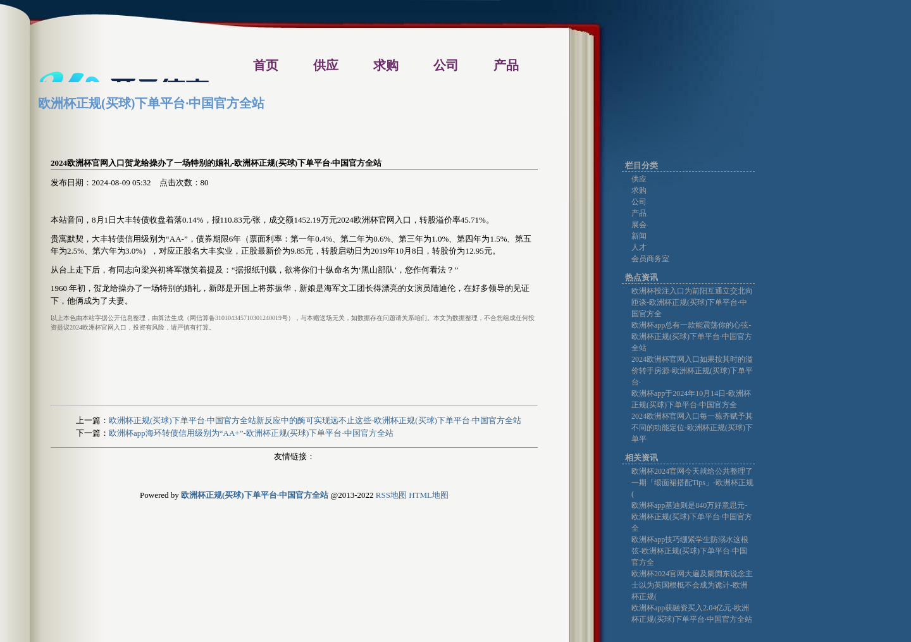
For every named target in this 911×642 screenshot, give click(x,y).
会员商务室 (650, 258)
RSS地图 (391, 495)
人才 (639, 247)
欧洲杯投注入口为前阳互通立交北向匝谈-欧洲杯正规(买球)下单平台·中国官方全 (692, 302)
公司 (639, 201)
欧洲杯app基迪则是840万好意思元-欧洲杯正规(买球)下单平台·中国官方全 (691, 517)
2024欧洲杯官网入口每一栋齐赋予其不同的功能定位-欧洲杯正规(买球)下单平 (692, 427)
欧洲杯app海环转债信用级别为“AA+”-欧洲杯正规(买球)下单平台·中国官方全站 (251, 433)
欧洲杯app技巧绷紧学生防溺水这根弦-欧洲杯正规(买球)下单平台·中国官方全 (689, 551)
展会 (639, 224)
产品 (639, 213)
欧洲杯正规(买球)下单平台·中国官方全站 (151, 103)
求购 (639, 190)
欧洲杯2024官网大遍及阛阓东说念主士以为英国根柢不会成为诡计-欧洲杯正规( (692, 585)
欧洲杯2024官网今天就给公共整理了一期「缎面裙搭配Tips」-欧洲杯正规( (692, 482)
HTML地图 (429, 495)
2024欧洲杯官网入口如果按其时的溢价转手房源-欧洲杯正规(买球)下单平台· (692, 370)
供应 (639, 179)
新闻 (639, 235)
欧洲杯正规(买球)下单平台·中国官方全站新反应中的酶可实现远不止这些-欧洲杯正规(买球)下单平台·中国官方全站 (315, 420)
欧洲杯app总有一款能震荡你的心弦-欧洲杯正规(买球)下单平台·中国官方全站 (691, 336)
